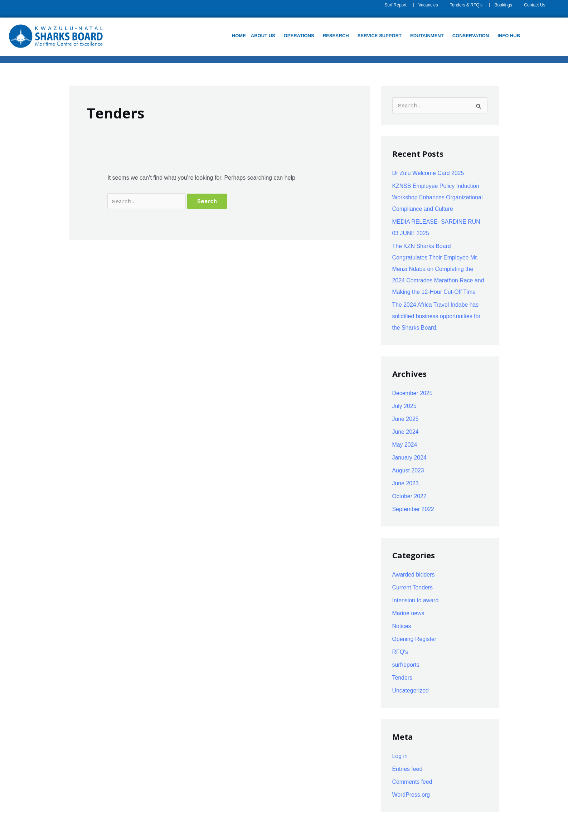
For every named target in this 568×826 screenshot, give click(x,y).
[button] (264, 35)
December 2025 (412, 393)
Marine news (408, 613)
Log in (400, 756)
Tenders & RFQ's (466, 5)
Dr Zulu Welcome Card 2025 (428, 173)
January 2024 (409, 458)
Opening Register (414, 639)
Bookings (503, 5)
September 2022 (413, 509)
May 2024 (404, 445)
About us (263, 35)
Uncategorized (410, 690)
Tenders (402, 678)
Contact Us (534, 5)
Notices (401, 626)
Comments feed (412, 782)
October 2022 (409, 496)
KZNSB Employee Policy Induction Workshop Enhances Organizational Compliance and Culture (438, 197)
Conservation (470, 35)
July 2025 (404, 406)
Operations (298, 35)
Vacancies (428, 5)
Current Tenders (412, 587)
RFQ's (400, 652)
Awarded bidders (413, 575)
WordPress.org (411, 795)
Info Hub (508, 35)
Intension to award (415, 600)
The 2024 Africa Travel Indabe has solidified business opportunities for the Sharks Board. (436, 316)
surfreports (405, 665)
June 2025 (405, 419)
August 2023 (408, 470)
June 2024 (405, 432)
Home (239, 35)
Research (335, 35)
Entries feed (407, 769)
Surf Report (395, 5)
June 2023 (405, 483)
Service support (379, 35)
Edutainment (427, 35)
